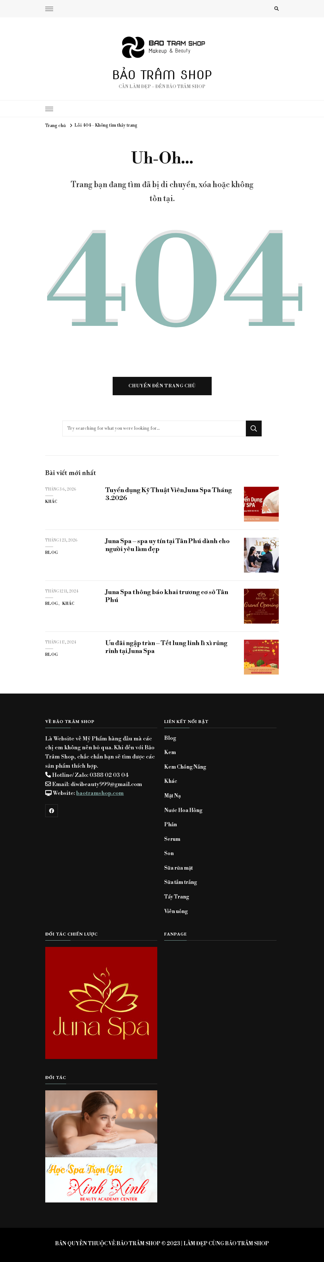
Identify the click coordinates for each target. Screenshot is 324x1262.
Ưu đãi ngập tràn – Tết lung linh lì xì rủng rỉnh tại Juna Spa (166, 647)
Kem (170, 752)
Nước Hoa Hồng (183, 810)
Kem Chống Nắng (185, 767)
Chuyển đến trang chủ (162, 386)
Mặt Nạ (172, 796)
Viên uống (176, 911)
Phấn (170, 824)
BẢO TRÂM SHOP (162, 75)
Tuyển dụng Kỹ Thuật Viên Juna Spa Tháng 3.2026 (168, 494)
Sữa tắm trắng (180, 882)
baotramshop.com (100, 793)
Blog (51, 552)
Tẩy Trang (176, 897)
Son (169, 853)
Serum (172, 839)
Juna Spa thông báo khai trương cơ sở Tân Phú (166, 596)
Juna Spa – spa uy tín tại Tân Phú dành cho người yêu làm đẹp (167, 545)
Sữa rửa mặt (178, 868)
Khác (51, 501)
